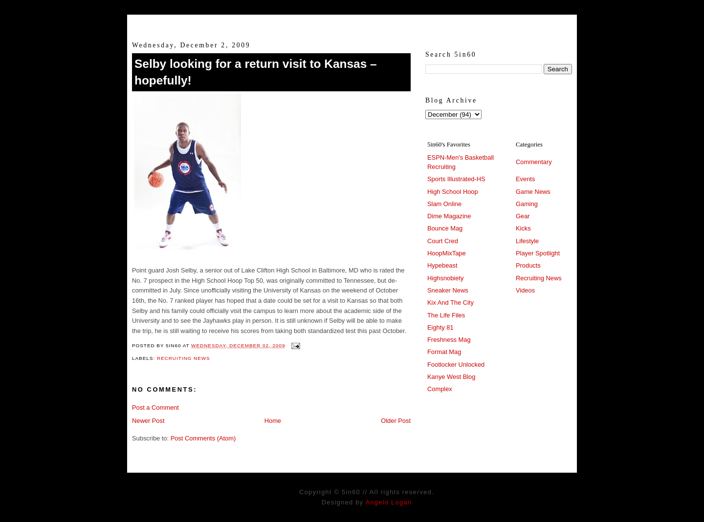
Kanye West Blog (451, 376)
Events (525, 179)
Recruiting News (183, 358)
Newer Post (148, 420)
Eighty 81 (440, 327)
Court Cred (442, 241)
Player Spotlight (538, 253)
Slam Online (444, 204)
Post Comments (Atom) (203, 438)
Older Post (396, 420)
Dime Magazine (449, 216)
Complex (439, 389)
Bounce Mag (444, 228)
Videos (525, 290)
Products (528, 265)
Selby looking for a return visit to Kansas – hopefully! (255, 72)
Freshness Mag (449, 339)
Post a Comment (155, 407)
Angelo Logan (388, 502)
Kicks (523, 228)
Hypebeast (442, 265)
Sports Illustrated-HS (456, 179)
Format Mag (444, 351)
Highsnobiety (445, 278)
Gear (523, 216)
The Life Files (446, 315)
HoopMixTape (446, 253)
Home (272, 420)
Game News (533, 191)
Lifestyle (527, 241)
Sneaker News (447, 290)
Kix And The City (450, 302)
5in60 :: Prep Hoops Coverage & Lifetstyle (352, 23)
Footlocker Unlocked (455, 364)
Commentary (534, 162)
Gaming (527, 204)
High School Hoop (452, 191)
